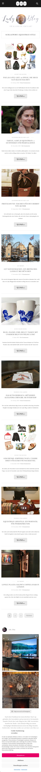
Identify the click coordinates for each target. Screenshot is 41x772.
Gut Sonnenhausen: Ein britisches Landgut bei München (20, 270)
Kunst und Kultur (20, 74)
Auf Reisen (20, 266)
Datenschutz (17, 769)
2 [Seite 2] (15, 615)
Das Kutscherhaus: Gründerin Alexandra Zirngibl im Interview (20, 396)
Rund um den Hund (20, 329)
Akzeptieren (20, 755)
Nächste (29, 615)
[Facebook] (17, 3)
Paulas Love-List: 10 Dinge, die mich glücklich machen (20, 78)
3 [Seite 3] (20, 615)
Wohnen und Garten (20, 392)
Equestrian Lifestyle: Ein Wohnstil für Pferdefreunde (20, 522)
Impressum (24, 769)
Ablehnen (21, 760)
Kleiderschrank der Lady (20, 137)
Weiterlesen (20, 96)
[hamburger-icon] (3, 4)
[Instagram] (21, 3)
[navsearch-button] (37, 3)
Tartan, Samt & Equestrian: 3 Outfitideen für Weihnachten (20, 141)
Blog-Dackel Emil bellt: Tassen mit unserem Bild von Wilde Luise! (20, 333)
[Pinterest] (25, 3)
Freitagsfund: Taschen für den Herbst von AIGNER (20, 205)
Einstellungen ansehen (20, 765)
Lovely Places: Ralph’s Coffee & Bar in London (20, 585)
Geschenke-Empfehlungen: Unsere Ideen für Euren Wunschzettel (21, 459)
